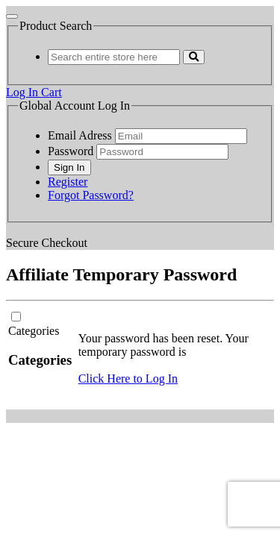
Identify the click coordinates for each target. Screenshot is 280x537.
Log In (23, 92)
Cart (51, 92)
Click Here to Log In (128, 378)
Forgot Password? (91, 195)
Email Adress (80, 135)
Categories (33, 330)
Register (67, 181)
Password (70, 151)
